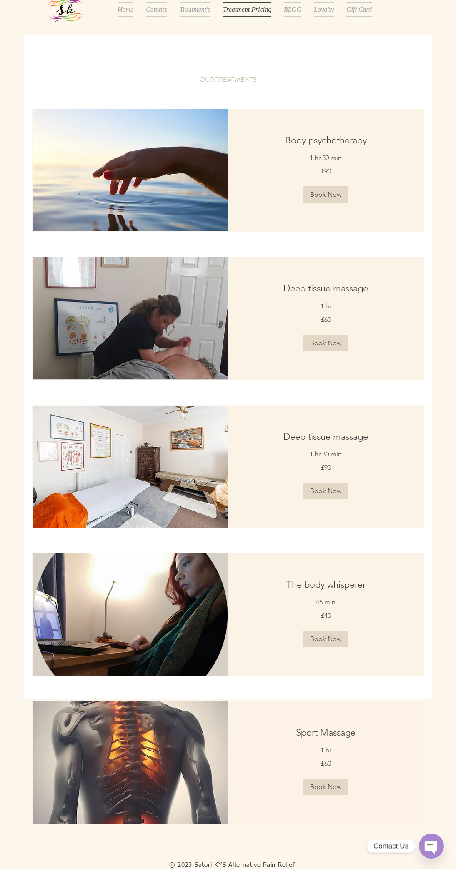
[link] (325, 140)
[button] (325, 194)
